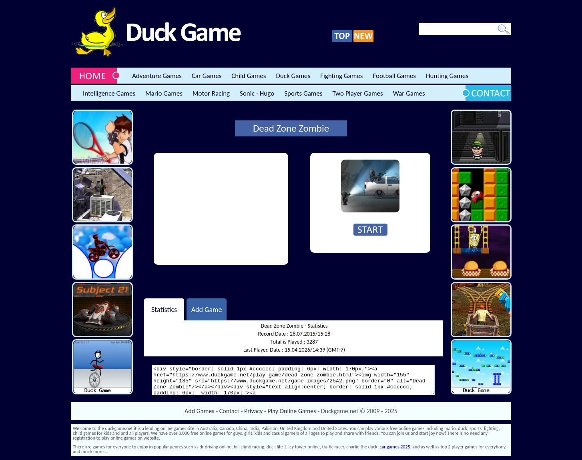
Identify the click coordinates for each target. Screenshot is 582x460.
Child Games (248, 76)
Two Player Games (358, 93)
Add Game (206, 309)
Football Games (394, 76)
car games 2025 (395, 447)
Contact (229, 411)
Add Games (199, 411)
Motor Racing (211, 93)
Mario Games (164, 93)
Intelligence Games (109, 93)
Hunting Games (447, 76)
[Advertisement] (221, 209)
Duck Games (293, 76)
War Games (409, 93)
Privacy (253, 411)
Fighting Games (341, 76)
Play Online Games (291, 411)
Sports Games (303, 93)
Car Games (207, 76)
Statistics (164, 309)
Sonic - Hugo (257, 93)
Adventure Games (157, 76)
